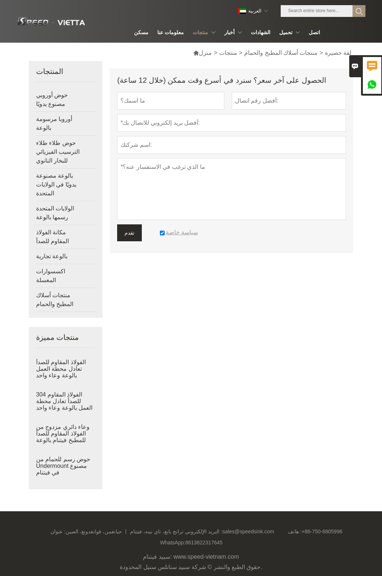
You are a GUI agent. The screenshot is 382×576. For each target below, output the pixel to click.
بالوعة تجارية (51, 256)
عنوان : (58, 531)
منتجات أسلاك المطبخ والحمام (281, 53)
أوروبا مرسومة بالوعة (54, 123)
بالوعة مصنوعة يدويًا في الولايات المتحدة (56, 184)
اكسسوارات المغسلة (50, 275)
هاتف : (295, 531)
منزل (202, 53)
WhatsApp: (172, 542)
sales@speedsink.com (248, 531)
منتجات (228, 53)
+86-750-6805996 (322, 531)
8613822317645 (203, 542)
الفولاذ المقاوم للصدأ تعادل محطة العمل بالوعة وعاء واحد (61, 368)
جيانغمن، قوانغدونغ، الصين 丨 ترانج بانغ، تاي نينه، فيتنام (124, 531)
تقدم (129, 233)
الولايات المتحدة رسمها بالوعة (55, 212)
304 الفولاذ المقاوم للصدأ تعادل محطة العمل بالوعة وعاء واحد (64, 401)
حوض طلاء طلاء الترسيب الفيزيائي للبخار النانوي (58, 152)
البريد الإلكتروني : (203, 531)
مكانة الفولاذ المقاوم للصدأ (52, 236)
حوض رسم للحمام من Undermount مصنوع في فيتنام (63, 466)
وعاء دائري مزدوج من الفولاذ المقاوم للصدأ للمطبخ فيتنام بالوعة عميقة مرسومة (63, 437)
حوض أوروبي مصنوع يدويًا (52, 99)
